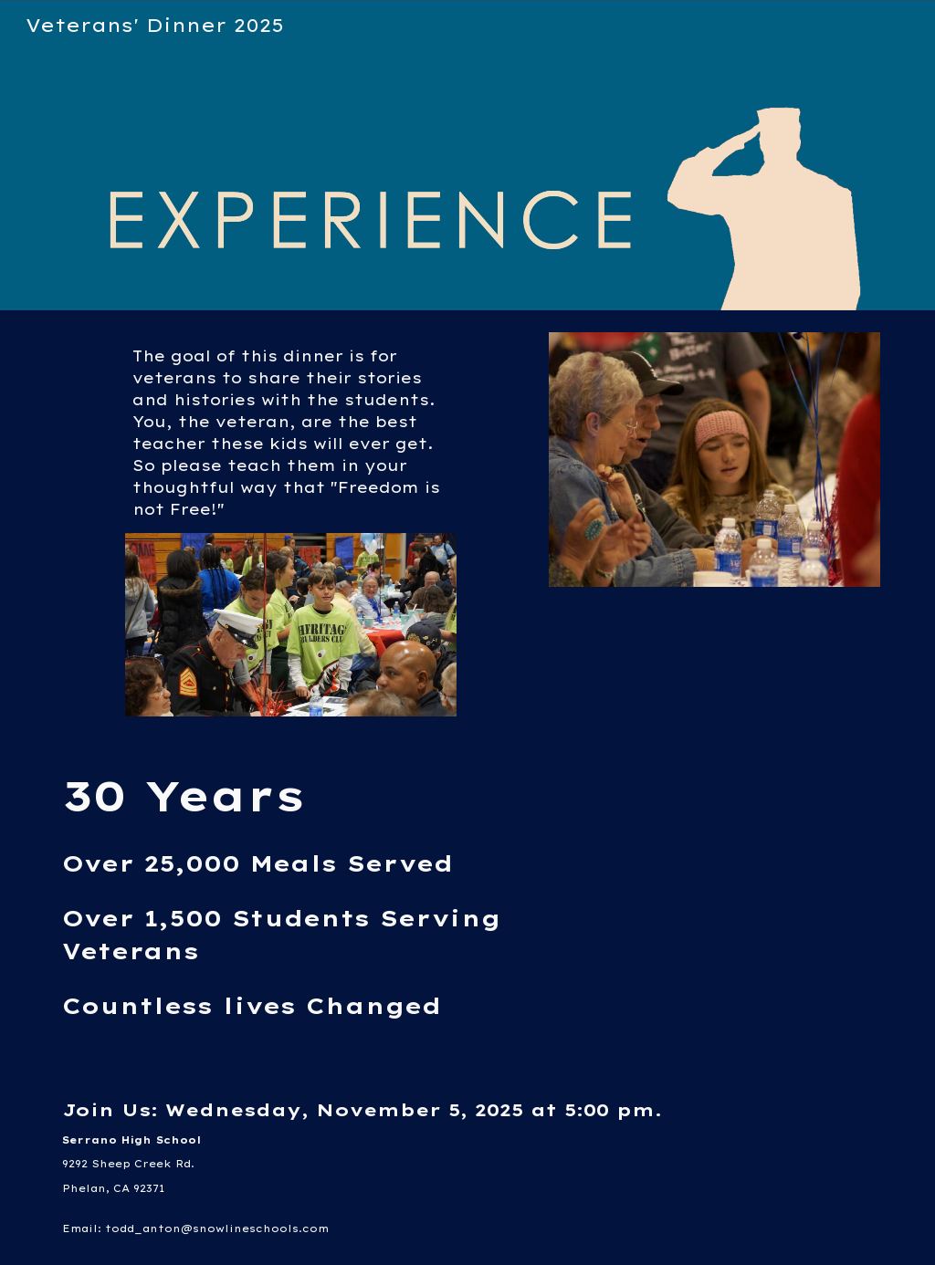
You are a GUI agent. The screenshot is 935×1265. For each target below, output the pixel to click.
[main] (291, 432)
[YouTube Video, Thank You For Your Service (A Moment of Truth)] (714, 873)
